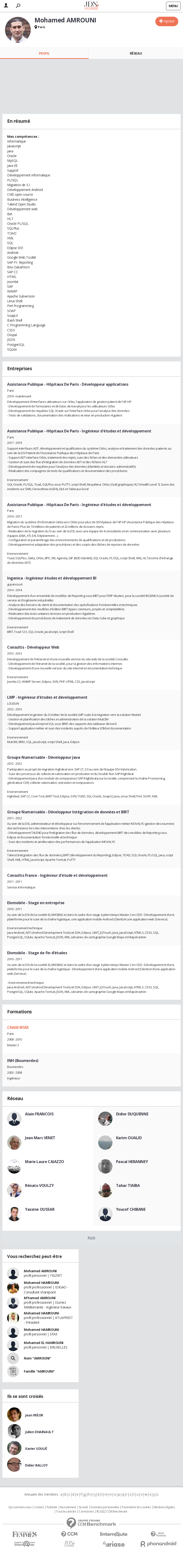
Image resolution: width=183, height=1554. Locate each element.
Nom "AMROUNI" (37, 1358)
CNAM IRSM (17, 1027)
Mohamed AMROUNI (40, 1271)
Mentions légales (164, 1507)
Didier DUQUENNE (132, 1114)
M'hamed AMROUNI (40, 1298)
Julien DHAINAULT (39, 1432)
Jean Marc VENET (40, 1137)
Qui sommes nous (19, 1507)
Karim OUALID (129, 1137)
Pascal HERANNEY (132, 1161)
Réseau (136, 53)
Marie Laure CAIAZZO (44, 1161)
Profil (44, 53)
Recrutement (68, 1507)
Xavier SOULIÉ (36, 1448)
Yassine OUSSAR (39, 1209)
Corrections (86, 1511)
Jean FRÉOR (34, 1415)
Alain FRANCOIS (39, 1114)
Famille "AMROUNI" (39, 1371)
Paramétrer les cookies (136, 1507)
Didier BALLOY (36, 1465)
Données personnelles (105, 1507)
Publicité (52, 1507)
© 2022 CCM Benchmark (112, 1511)
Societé (83, 1507)
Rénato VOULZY (39, 1185)
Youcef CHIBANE (131, 1209)
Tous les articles (66, 1511)
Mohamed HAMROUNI (41, 1282)
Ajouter (169, 21)
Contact (39, 1507)
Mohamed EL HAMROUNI (43, 1342)
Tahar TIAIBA (128, 1185)
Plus (91, 1238)
